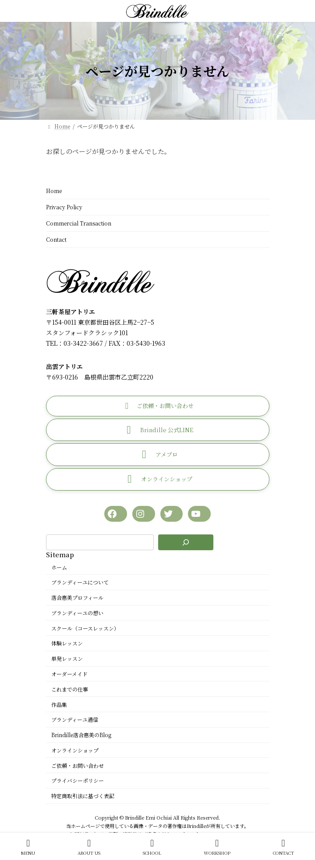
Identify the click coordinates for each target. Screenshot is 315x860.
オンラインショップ (75, 749)
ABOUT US (89, 847)
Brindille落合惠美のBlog (81, 734)
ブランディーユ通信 (74, 719)
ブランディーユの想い (77, 612)
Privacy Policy (64, 207)
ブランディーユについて (80, 582)
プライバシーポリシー (77, 780)
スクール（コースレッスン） (85, 627)
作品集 (59, 704)
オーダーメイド (69, 673)
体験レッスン (67, 643)
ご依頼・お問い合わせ (77, 765)
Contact (56, 239)
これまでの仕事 (69, 688)
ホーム (59, 566)
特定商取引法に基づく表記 (82, 795)
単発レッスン (67, 658)
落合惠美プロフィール (77, 597)
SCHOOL (152, 847)
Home (54, 190)
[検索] (185, 542)
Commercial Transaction (78, 223)
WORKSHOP (217, 847)
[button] (157, 405)
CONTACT (283, 847)
